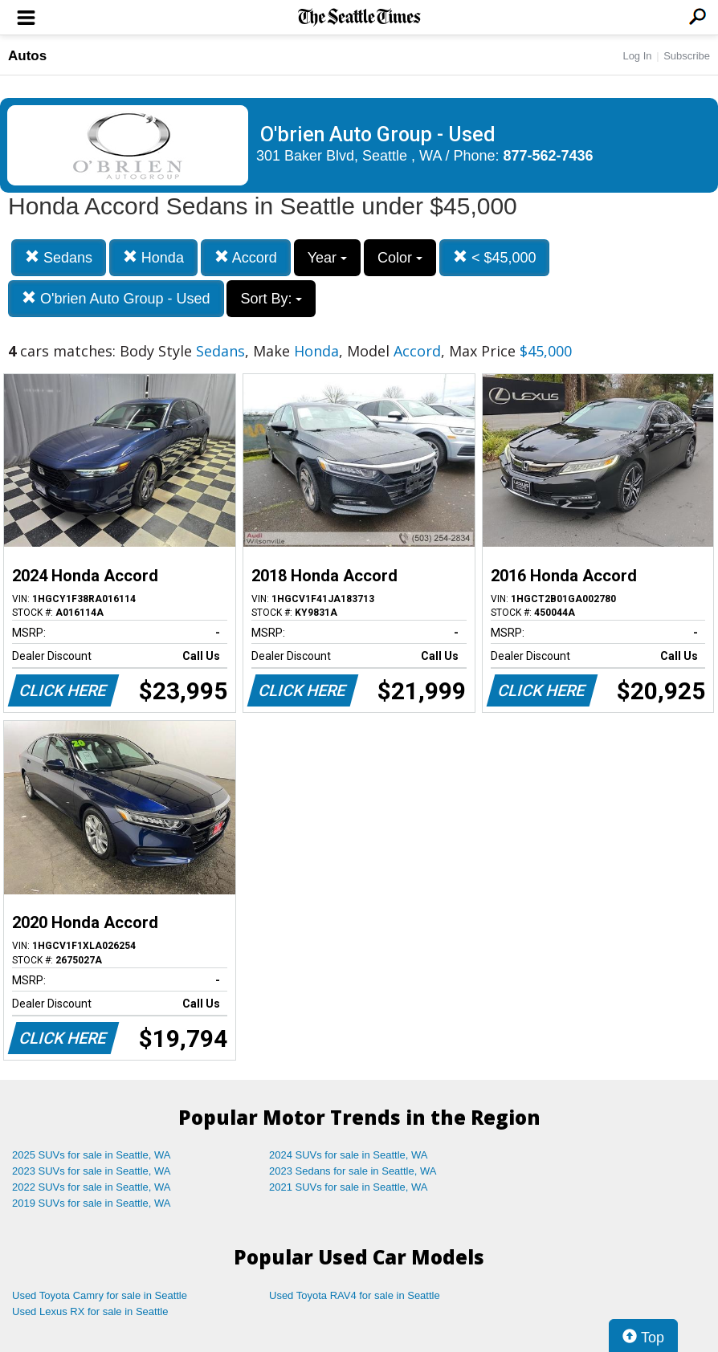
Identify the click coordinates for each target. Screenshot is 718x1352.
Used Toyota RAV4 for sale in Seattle (354, 1295)
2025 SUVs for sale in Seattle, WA (91, 1155)
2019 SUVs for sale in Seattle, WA (91, 1203)
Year (327, 258)
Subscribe (686, 56)
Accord (245, 257)
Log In (636, 56)
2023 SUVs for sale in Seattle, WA (91, 1171)
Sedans (58, 257)
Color (399, 258)
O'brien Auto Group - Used (116, 298)
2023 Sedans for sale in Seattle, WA (352, 1171)
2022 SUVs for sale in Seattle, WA (91, 1187)
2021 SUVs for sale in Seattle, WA (348, 1187)
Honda (153, 257)
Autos (27, 55)
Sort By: (271, 299)
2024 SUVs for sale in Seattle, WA (348, 1155)
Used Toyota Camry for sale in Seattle (99, 1295)
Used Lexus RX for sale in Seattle (90, 1311)
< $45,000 (494, 257)
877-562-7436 (549, 156)
